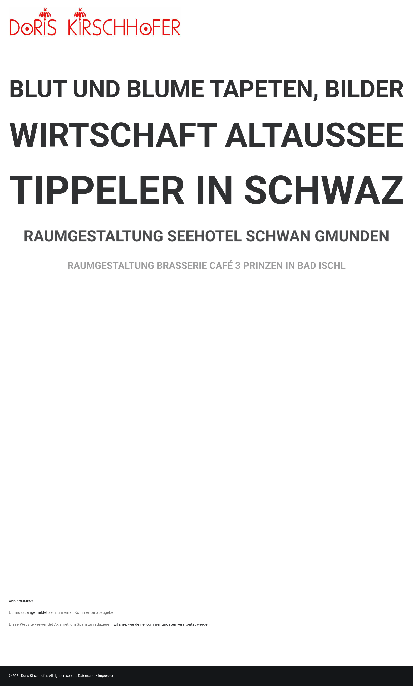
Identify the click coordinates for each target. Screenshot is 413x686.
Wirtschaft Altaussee (206, 135)
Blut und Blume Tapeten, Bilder (206, 89)
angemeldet (37, 612)
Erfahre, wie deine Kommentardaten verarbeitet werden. (162, 624)
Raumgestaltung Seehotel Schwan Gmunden (206, 235)
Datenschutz (87, 676)
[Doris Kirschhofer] (95, 22)
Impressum (106, 676)
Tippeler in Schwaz (206, 190)
